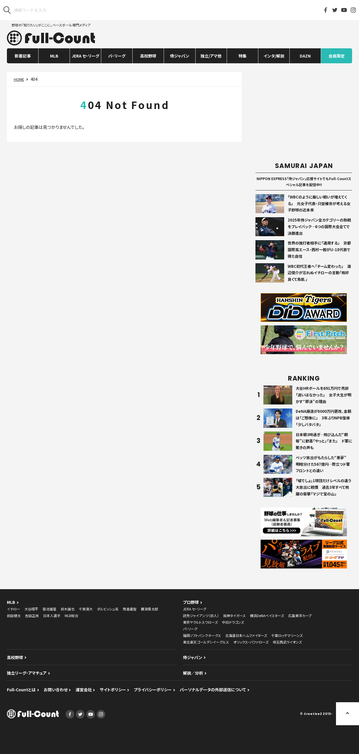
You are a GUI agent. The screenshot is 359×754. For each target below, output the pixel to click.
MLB (54, 56)
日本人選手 (51, 615)
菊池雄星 (49, 608)
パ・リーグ (116, 56)
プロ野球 (191, 602)
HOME (19, 79)
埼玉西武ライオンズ (287, 642)
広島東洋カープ (300, 615)
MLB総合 (71, 615)
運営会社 (84, 689)
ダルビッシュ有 (108, 608)
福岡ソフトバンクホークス (202, 635)
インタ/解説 (273, 56)
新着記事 (23, 56)
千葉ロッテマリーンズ (287, 635)
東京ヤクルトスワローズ (200, 622)
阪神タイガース (234, 615)
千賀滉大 (86, 608)
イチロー (13, 608)
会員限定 (337, 56)
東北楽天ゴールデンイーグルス (206, 642)
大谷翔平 (31, 608)
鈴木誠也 (68, 608)
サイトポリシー (113, 689)
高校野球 (148, 56)
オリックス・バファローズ (250, 642)
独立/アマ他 (210, 56)
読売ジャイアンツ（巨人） (201, 615)
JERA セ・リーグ (85, 56)
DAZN (305, 56)
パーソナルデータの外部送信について (213, 689)
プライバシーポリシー (153, 689)
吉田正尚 (32, 615)
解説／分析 (193, 673)
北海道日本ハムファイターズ (246, 635)
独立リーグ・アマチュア (27, 673)
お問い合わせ (56, 689)
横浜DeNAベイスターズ (267, 615)
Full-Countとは (21, 689)
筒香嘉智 (130, 608)
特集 (242, 56)
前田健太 (14, 615)
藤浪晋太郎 (149, 608)
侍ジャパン (179, 56)
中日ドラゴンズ (233, 622)
